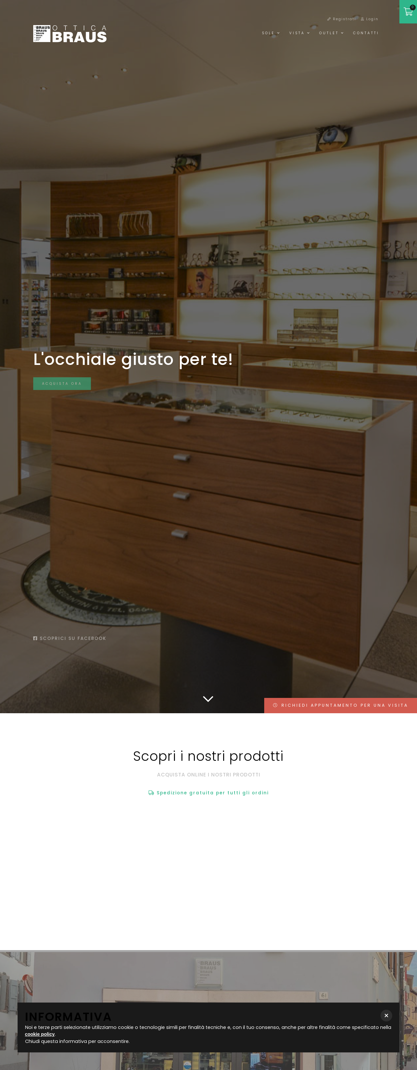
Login (370, 19)
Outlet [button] (331, 33)
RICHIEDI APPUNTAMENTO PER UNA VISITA (340, 705)
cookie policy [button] (40, 1034)
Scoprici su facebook (70, 638)
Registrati (341, 19)
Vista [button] (299, 33)
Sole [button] (271, 33)
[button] (386, 1015)
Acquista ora (62, 387)
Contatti (366, 33)
